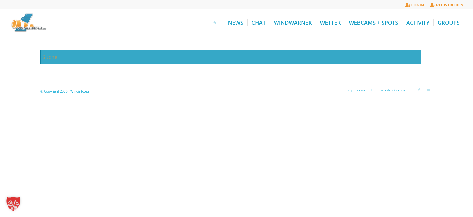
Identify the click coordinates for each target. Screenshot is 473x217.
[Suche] (236, 57)
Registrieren (446, 5)
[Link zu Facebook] (419, 89)
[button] (13, 203)
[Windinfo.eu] (28, 22)
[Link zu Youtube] (428, 89)
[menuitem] (414, 5)
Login (414, 5)
